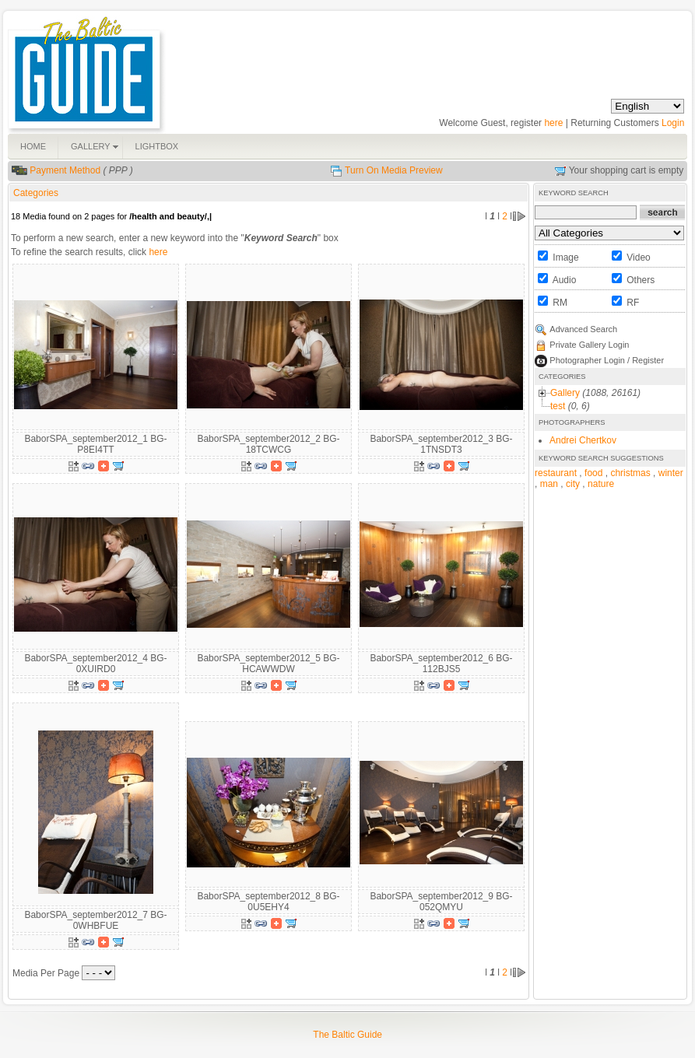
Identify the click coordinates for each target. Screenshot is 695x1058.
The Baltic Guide (347, 1034)
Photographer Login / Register (606, 360)
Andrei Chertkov (582, 440)
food (593, 473)
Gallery (565, 392)
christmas (630, 473)
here (553, 122)
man (549, 483)
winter (670, 473)
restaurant (556, 473)
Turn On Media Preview (394, 170)
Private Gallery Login (589, 344)
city (573, 483)
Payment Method (65, 170)
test (557, 406)
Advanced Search (583, 329)
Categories (35, 192)
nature (601, 483)
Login (673, 122)
